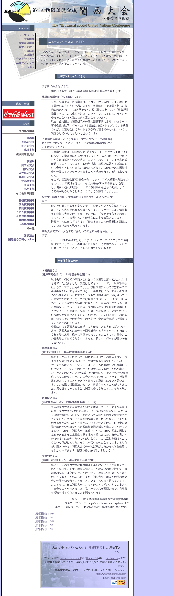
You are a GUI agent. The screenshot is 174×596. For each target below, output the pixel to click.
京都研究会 (27, 142)
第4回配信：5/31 (44, 525)
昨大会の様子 (26, 47)
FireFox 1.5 (112, 558)
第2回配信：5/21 (44, 517)
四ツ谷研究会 (26, 173)
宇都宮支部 (27, 181)
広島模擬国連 (26, 224)
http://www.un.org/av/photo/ (111, 573)
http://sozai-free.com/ (114, 577)
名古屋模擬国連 (25, 216)
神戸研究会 (27, 146)
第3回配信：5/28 (44, 521)
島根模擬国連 (26, 220)
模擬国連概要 (26, 43)
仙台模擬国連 (26, 204)
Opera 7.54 (92, 558)
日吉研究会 (27, 169)
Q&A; (30, 66)
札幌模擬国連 (26, 200)
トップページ (26, 35)
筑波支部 (29, 185)
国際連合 (29, 235)
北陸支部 (29, 150)
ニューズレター (25, 62)
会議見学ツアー (25, 58)
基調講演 (29, 54)
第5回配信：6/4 (44, 529)
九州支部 (29, 189)
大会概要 (29, 39)
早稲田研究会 (26, 177)
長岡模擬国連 (26, 208)
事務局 (30, 138)
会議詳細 (29, 51)
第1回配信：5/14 (44, 513)
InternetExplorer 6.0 (70, 558)
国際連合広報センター (21, 239)
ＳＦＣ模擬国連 (25, 212)
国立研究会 (27, 165)
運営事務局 (95, 547)
